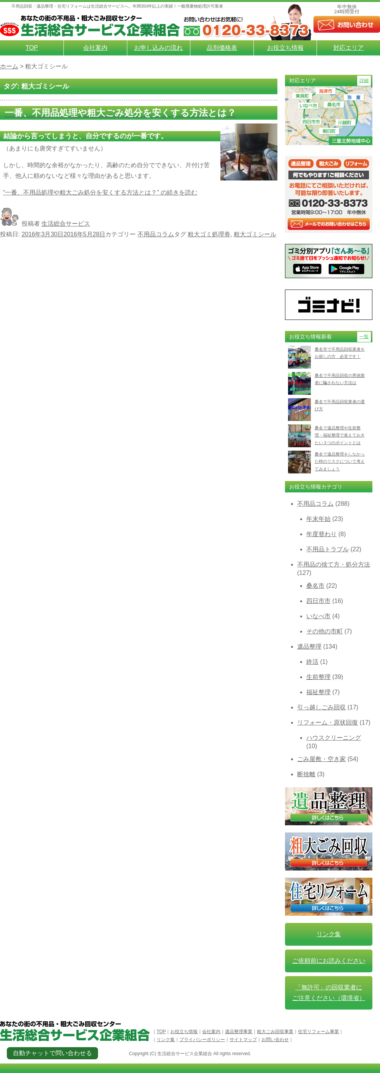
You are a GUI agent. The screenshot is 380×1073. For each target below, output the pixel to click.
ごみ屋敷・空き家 (321, 759)
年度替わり (321, 534)
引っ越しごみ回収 (321, 707)
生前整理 (318, 677)
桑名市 (315, 585)
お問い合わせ (275, 1039)
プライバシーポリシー (202, 1039)
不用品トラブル (327, 549)
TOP (31, 47)
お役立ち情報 (285, 47)
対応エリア (348, 47)
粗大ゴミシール (255, 234)
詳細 (364, 80)
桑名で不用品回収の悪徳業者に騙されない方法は (340, 379)
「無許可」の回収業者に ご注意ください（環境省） (328, 992)
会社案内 (95, 47)
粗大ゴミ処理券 (209, 234)
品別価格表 (222, 47)
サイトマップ (243, 1039)
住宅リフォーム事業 (318, 1031)
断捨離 (306, 774)
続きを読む (100, 192)
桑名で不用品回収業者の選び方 (340, 405)
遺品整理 (309, 646)
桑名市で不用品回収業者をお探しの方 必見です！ (340, 353)
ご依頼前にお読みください (328, 960)
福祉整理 (318, 692)
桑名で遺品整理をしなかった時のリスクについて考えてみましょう (340, 461)
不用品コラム (156, 234)
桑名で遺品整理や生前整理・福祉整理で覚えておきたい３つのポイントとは (340, 435)
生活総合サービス (65, 223)
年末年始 (318, 519)
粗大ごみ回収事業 (275, 1031)
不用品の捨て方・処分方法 (333, 564)
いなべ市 (318, 616)
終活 (312, 661)
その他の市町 (324, 631)
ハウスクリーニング (333, 737)
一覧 (364, 336)
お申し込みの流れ (158, 47)
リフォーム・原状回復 (327, 722)
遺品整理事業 (238, 1031)
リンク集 (329, 934)
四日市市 (318, 601)
